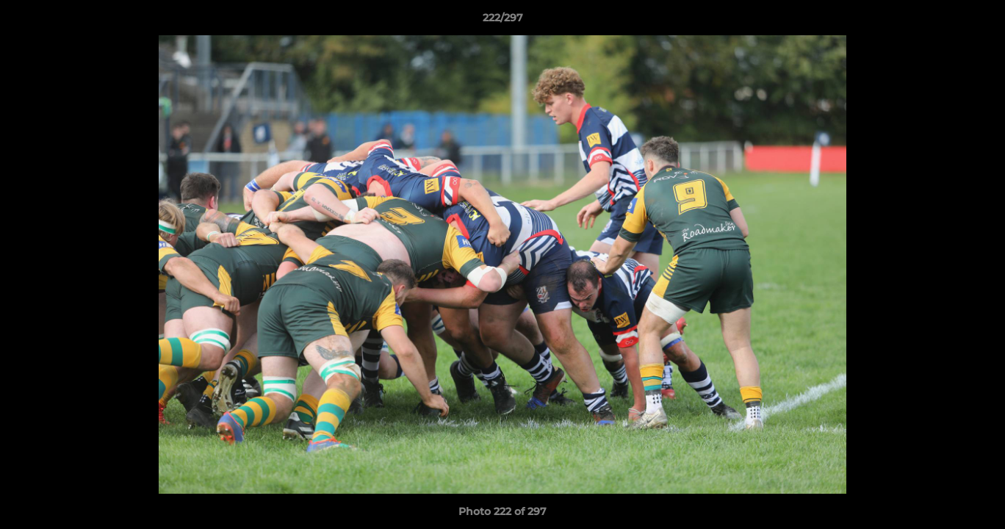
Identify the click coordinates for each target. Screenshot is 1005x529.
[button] (978, 21)
